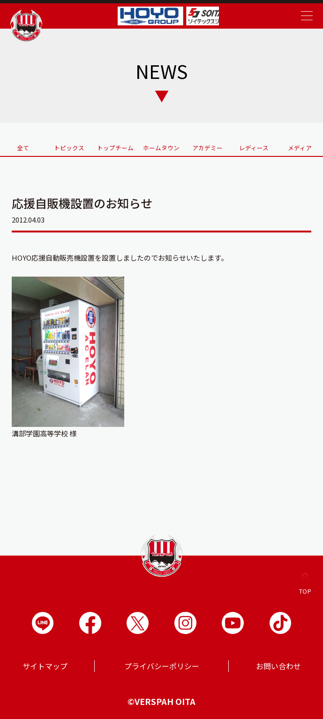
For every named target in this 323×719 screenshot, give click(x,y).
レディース (253, 146)
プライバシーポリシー (161, 665)
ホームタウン (161, 146)
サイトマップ (45, 665)
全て (23, 146)
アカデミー (208, 146)
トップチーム (115, 146)
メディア (300, 146)
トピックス (69, 146)
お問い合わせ (278, 665)
